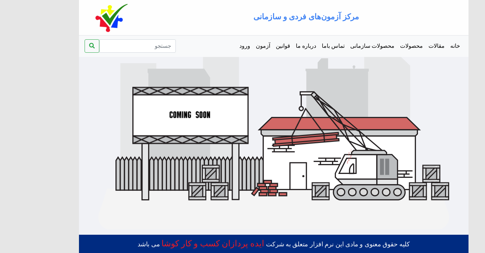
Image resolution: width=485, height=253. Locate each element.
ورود (213, 46)
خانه (422, 45)
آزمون (232, 46)
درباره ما (275, 46)
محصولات (380, 46)
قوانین (252, 46)
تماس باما (302, 46)
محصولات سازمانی (341, 46)
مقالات (405, 46)
